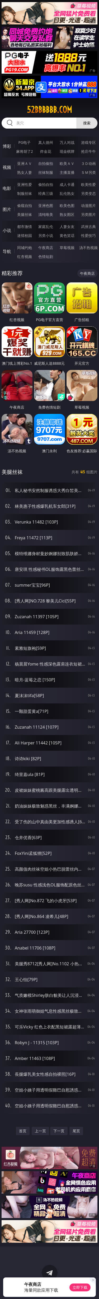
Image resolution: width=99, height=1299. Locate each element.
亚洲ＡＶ (24, 163)
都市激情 (24, 226)
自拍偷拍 (45, 163)
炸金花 (45, 151)
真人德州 (45, 142)
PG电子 (24, 142)
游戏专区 (88, 142)
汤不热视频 (88, 247)
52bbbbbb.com (49, 109)
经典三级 (45, 193)
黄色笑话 (67, 235)
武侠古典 (88, 226)
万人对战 (67, 142)
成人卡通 (67, 184)
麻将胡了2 (24, 151)
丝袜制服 (45, 172)
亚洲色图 (45, 205)
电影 (7, 188)
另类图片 (88, 214)
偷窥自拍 (24, 205)
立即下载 (80, 1287)
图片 (7, 209)
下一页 (58, 1130)
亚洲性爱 (24, 184)
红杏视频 (24, 256)
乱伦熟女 (67, 193)
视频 (7, 167)
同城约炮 (24, 247)
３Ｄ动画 (88, 163)
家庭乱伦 (45, 226)
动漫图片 (88, 205)
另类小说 (45, 235)
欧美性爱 (88, 184)
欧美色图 (67, 205)
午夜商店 (45, 247)
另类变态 (88, 193)
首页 (22, 1130)
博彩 (7, 146)
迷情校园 (24, 235)
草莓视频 (67, 247)
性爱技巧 (88, 235)
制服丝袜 (24, 193)
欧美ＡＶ (67, 163)
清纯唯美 (45, 214)
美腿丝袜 (24, 214)
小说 (7, 230)
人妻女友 (67, 226)
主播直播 (67, 172)
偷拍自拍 (45, 184)
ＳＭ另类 (88, 172)
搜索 (87, 122)
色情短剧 (45, 256)
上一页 (40, 1130)
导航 (7, 251)
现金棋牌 (67, 151)
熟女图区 (67, 214)
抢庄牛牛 (88, 151)
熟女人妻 (24, 172)
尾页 (76, 1130)
